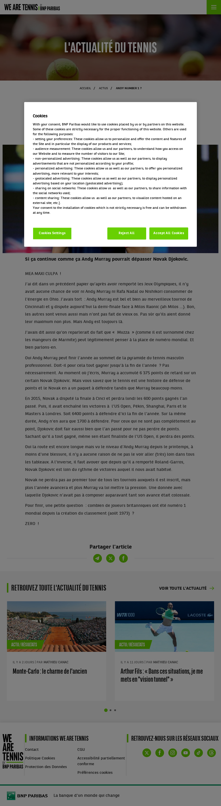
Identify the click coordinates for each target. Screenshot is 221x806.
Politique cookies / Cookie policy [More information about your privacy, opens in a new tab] (58, 217)
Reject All (127, 233)
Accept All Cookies (168, 233)
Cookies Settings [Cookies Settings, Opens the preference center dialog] (52, 233)
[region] (110, 174)
